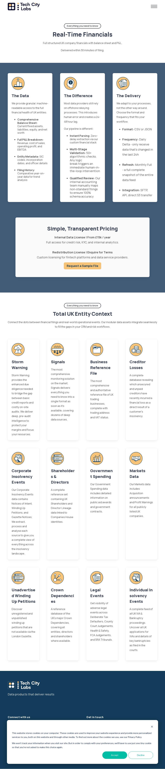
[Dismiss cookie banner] (152, 727)
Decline (141, 755)
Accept (114, 755)
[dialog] (82, 742)
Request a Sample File (82, 266)
